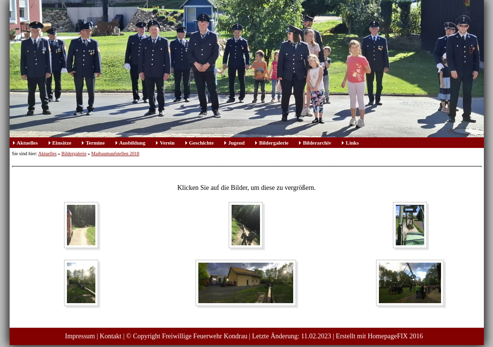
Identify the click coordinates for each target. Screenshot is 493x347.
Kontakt (110, 336)
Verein (167, 143)
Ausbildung (132, 143)
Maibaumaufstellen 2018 (115, 153)
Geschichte (201, 143)
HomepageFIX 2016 (395, 336)
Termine (95, 143)
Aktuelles (27, 143)
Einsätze (62, 143)
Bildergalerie (273, 143)
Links (352, 143)
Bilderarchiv (317, 143)
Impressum (80, 336)
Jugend (236, 143)
